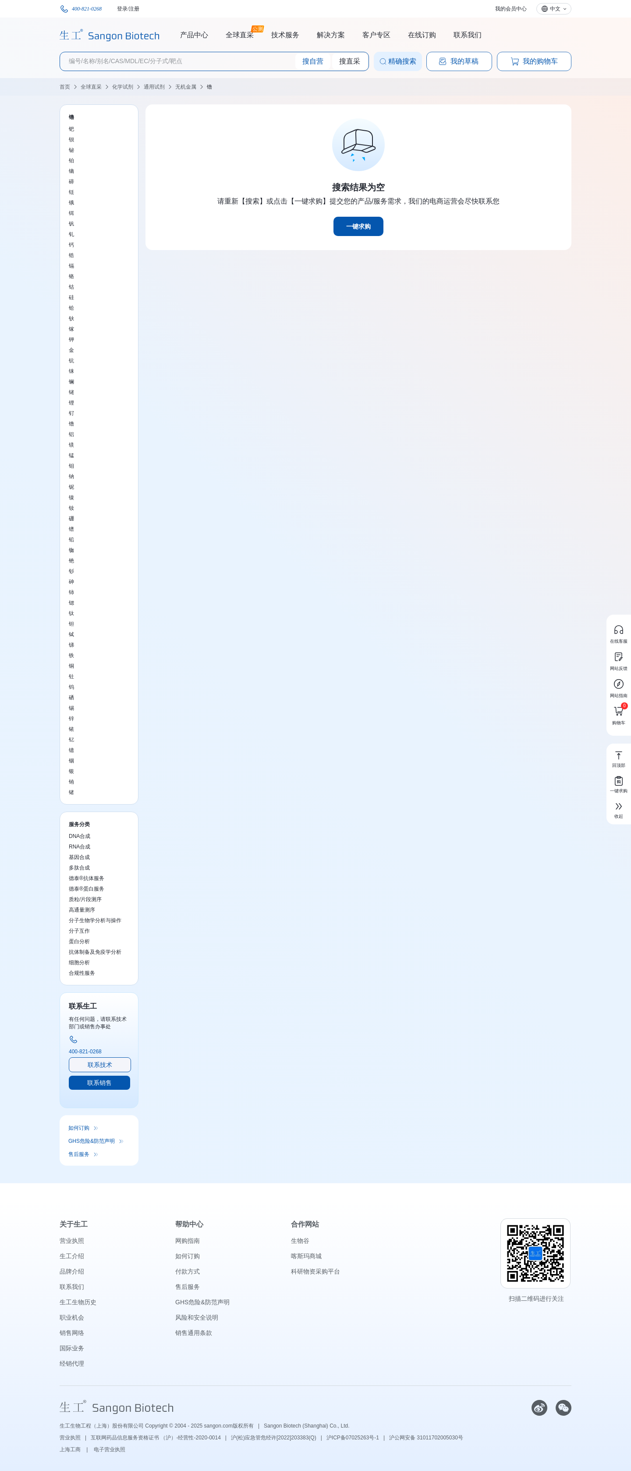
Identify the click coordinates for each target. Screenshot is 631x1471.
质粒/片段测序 (85, 899)
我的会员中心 (511, 9)
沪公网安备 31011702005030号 (426, 1438)
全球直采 (240, 34)
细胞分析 (79, 962)
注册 (134, 9)
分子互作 (79, 931)
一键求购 (358, 226)
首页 (65, 87)
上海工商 (71, 1449)
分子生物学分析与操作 (95, 920)
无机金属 (185, 87)
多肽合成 (79, 868)
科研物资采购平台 (315, 1271)
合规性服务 (82, 973)
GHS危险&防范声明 (91, 1141)
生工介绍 (72, 1256)
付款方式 (187, 1271)
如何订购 (78, 1128)
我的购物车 (534, 61)
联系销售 (99, 1082)
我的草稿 (458, 61)
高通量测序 (82, 910)
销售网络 (72, 1332)
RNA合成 (79, 847)
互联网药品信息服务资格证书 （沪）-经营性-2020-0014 (156, 1438)
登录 (122, 9)
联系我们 (468, 35)
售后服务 (78, 1154)
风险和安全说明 (196, 1317)
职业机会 (72, 1317)
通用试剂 (154, 87)
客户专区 (376, 35)
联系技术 (100, 1064)
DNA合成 (79, 836)
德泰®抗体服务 (86, 878)
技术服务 (285, 35)
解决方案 (331, 35)
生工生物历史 (78, 1302)
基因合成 (79, 857)
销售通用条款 (193, 1332)
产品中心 (194, 35)
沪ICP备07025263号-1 (352, 1438)
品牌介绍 (72, 1271)
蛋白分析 (79, 941)
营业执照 (72, 1240)
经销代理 (72, 1363)
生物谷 (300, 1240)
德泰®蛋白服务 (86, 889)
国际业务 (72, 1348)
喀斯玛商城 (306, 1256)
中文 (555, 9)
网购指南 (187, 1240)
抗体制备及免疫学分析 (95, 952)
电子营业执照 (109, 1449)
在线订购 (422, 35)
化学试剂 (122, 87)
